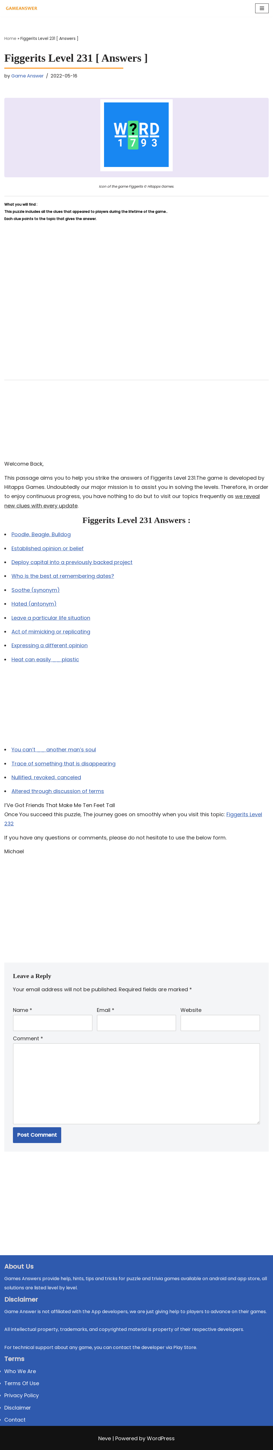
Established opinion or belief (47, 548)
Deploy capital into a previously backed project (71, 562)
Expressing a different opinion (49, 645)
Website (190, 1010)
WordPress (161, 1438)
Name (22, 1010)
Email (105, 1010)
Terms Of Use (21, 1383)
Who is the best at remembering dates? (62, 576)
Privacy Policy (21, 1395)
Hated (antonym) (34, 603)
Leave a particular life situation (50, 617)
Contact (15, 1419)
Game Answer (27, 76)
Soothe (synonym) (35, 590)
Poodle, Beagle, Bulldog (41, 534)
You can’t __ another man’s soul (53, 749)
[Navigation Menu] (262, 8)
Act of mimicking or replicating (50, 631)
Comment (28, 1038)
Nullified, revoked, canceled (46, 777)
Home (10, 38)
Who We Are (20, 1371)
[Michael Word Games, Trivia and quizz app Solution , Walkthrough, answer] (21, 8)
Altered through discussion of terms (57, 791)
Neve (104, 1438)
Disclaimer (17, 1407)
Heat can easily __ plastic (45, 659)
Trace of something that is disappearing (63, 763)
